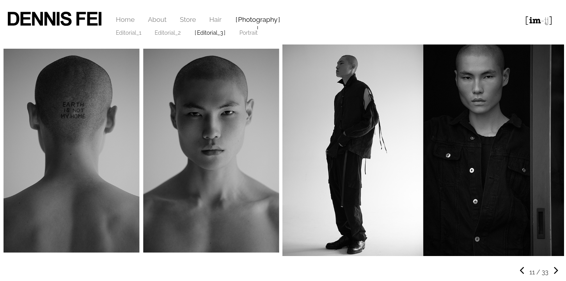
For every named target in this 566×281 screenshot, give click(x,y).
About (157, 19)
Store (188, 19)
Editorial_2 (168, 33)
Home (125, 19)
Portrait (249, 33)
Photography (257, 19)
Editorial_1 (129, 33)
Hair (215, 19)
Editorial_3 (210, 33)
